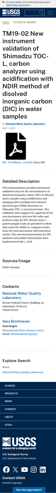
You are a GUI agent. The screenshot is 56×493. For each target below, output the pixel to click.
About (9, 417)
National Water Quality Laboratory (25, 123)
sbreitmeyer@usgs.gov (24, 333)
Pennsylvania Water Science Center (23, 330)
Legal (9, 424)
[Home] (11, 15)
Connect (10, 409)
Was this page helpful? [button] (29, 490)
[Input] (35, 13)
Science (10, 385)
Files (5, 22)
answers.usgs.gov (12, 482)
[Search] (42, 13)
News (8, 401)
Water (6, 367)
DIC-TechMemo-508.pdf (17, 162)
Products (11, 393)
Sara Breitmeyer (16, 321)
